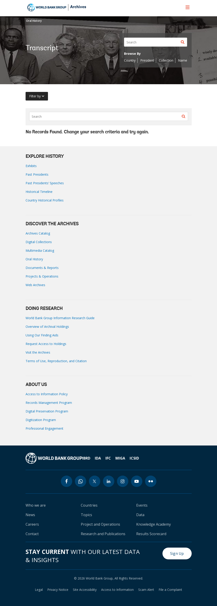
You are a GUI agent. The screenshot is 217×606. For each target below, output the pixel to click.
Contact (32, 533)
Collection (166, 60)
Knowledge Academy (153, 524)
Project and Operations (100, 524)
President (147, 60)
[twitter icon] (94, 481)
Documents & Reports (42, 268)
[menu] (188, 7)
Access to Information (117, 590)
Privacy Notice (57, 590)
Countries (89, 505)
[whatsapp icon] (80, 481)
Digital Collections (39, 242)
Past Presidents (37, 174)
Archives (78, 7)
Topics (86, 514)
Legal (39, 590)
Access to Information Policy (47, 394)
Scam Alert (146, 590)
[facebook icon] (66, 481)
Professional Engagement (44, 428)
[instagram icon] (122, 481)
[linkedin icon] (108, 481)
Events (142, 505)
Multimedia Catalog (40, 250)
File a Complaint (170, 590)
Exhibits (31, 166)
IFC (108, 458)
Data (140, 514)
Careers (32, 524)
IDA (98, 458)
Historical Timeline (39, 191)
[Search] (155, 42)
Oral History (34, 21)
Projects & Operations (42, 276)
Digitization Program (41, 420)
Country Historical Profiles (45, 200)
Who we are (36, 505)
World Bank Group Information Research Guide (60, 318)
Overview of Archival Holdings (47, 326)
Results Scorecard (151, 533)
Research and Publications (103, 533)
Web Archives (35, 285)
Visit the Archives (38, 352)
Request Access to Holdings (46, 344)
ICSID (134, 458)
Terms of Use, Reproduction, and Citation (56, 361)
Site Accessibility (85, 590)
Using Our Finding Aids (42, 335)
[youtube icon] (136, 481)
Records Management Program (49, 402)
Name (182, 60)
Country (130, 60)
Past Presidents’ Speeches (45, 183)
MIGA (120, 458)
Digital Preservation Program (47, 411)
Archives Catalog (38, 233)
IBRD (86, 458)
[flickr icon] (150, 481)
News (30, 514)
